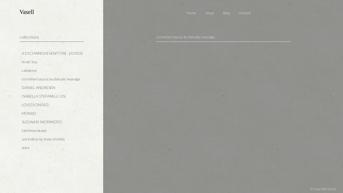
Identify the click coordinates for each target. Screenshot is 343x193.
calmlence (29, 70)
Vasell (27, 12)
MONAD (29, 113)
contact (245, 12)
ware (26, 147)
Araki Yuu (30, 62)
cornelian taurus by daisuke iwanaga (51, 79)
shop (210, 12)
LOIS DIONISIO (35, 104)
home (191, 12)
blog (226, 12)
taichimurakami (34, 130)
